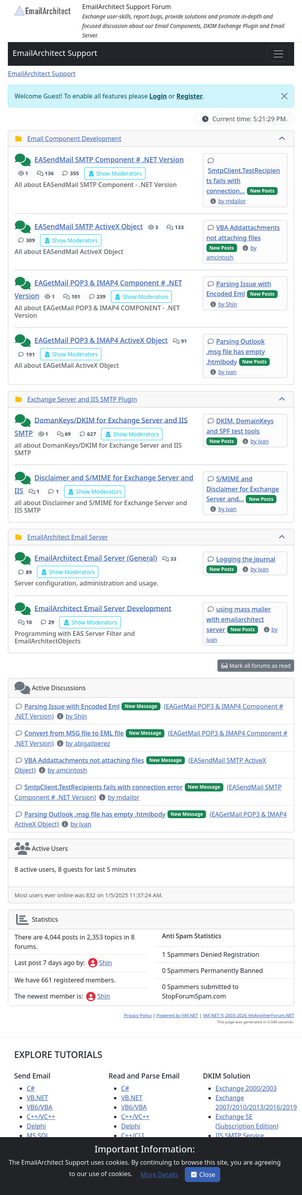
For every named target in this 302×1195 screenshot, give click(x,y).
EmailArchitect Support (55, 53)
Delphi (36, 1126)
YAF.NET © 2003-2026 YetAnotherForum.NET (248, 1015)
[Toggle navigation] (278, 54)
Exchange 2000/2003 (246, 1088)
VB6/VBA (39, 1107)
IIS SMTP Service (239, 1135)
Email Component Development (74, 138)
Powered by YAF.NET (177, 1015)
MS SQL (38, 1135)
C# (31, 1088)
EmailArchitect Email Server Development (103, 608)
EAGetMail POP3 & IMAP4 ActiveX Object (101, 340)
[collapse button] (282, 138)
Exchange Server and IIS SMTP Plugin (82, 399)
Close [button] (202, 1174)
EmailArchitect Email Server (67, 537)
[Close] (284, 96)
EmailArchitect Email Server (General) (96, 558)
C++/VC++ (41, 1116)
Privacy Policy (138, 1015)
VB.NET (37, 1097)
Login (158, 96)
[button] (24, 160)
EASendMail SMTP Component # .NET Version (109, 159)
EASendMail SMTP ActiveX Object (89, 226)
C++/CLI (132, 1135)
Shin (100, 962)
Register (190, 96)
